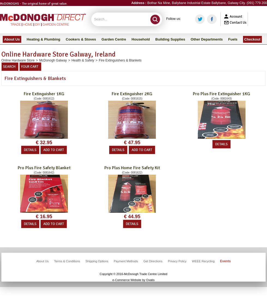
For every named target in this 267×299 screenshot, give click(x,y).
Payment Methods (126, 261)
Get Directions (152, 261)
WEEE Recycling (203, 261)
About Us (42, 261)
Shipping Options (97, 261)
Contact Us (238, 22)
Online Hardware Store (18, 60)
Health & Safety (82, 60)
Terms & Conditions (67, 261)
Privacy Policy (177, 261)
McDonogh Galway (53, 60)
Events (225, 261)
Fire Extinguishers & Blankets (120, 60)
